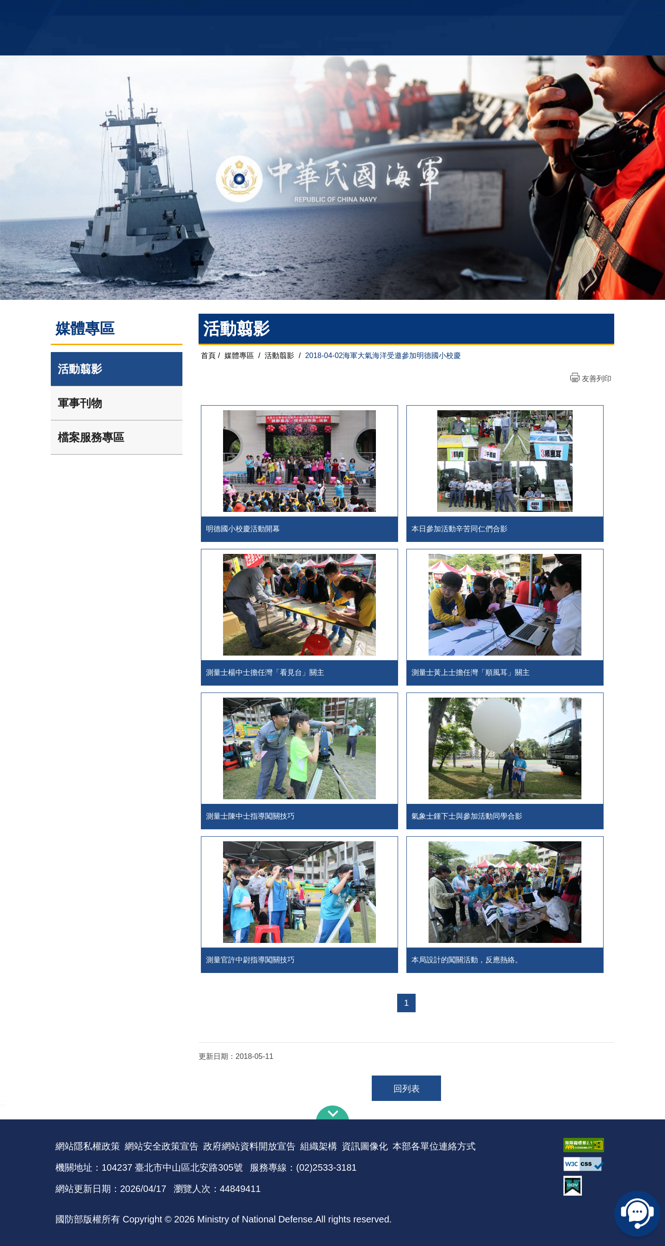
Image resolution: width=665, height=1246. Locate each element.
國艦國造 (529, 12)
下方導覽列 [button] (332, 1112)
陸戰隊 (557, 12)
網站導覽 (329, 12)
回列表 (406, 1089)
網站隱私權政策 (87, 1146)
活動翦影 (80, 369)
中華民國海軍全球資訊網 (196, 12)
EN (351, 12)
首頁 (208, 355)
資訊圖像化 (365, 1146)
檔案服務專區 (91, 437)
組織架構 (318, 1146)
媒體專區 (239, 355)
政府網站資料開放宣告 (249, 1146)
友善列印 (596, 379)
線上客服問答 (637, 1214)
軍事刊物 (80, 403)
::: (3, 1102)
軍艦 (504, 12)
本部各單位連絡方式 (434, 1146)
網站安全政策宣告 (162, 1146)
